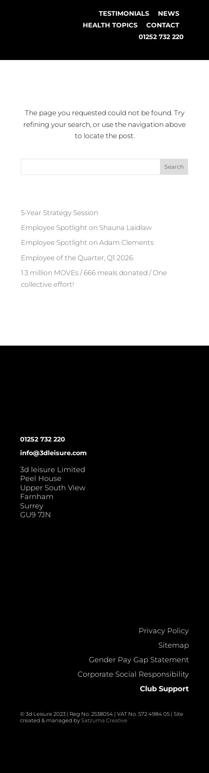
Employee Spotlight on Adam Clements (87, 242)
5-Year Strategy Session (59, 213)
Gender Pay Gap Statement (139, 659)
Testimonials (124, 13)
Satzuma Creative (104, 720)
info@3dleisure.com (53, 453)
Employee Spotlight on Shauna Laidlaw (86, 228)
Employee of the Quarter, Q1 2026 (77, 258)
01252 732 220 (161, 37)
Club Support (164, 688)
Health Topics (110, 25)
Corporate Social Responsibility (133, 674)
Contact (162, 25)
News (168, 13)
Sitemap (173, 645)
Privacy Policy (164, 630)
